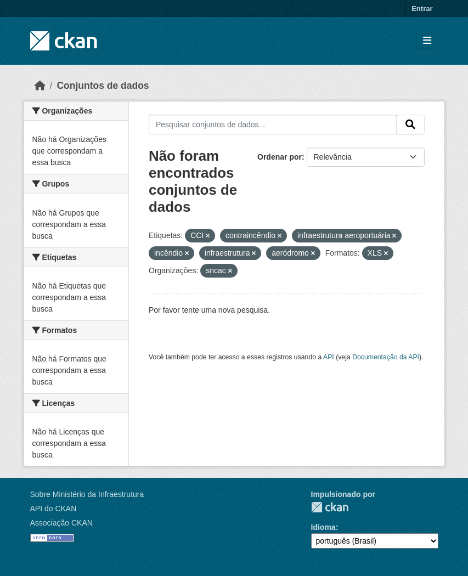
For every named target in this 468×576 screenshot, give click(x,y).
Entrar (421, 8)
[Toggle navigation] (427, 41)
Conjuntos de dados (103, 85)
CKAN (329, 507)
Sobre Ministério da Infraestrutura (87, 494)
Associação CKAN (61, 522)
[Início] (40, 85)
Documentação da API (385, 357)
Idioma (323, 527)
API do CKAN (53, 508)
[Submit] (410, 124)
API (328, 357)
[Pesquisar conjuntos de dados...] (273, 124)
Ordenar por (279, 157)
